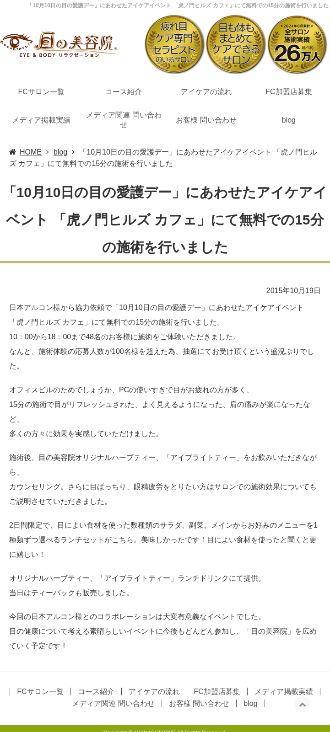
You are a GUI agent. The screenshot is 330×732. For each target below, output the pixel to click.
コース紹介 (123, 72)
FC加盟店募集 (288, 72)
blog (289, 100)
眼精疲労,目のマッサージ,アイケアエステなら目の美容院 (259, 726)
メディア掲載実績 (41, 100)
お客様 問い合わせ (206, 100)
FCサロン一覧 (41, 72)
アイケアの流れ (206, 72)
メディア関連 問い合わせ (123, 100)
